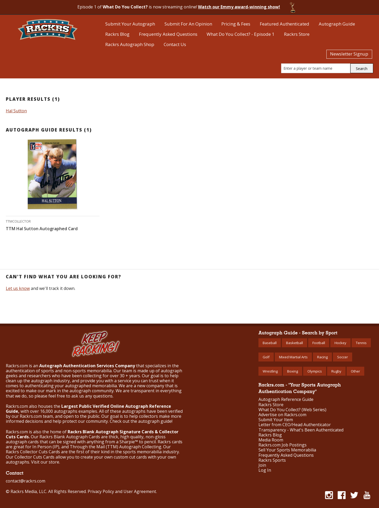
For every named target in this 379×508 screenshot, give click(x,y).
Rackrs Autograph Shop (129, 44)
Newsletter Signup (349, 54)
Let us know (18, 288)
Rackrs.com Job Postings (282, 444)
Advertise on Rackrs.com (282, 414)
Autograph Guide (337, 24)
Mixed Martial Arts (293, 357)
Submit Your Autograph (130, 24)
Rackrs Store (297, 34)
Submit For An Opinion (188, 24)
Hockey (340, 342)
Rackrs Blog (117, 34)
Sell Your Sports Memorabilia (287, 449)
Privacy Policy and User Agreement (122, 491)
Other (355, 371)
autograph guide (155, 421)
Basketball (294, 342)
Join (262, 465)
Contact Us (175, 44)
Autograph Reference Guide (285, 399)
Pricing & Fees (235, 24)
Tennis (361, 342)
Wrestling (270, 371)
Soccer (342, 357)
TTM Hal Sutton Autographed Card (42, 228)
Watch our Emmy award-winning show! (239, 7)
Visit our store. (45, 462)
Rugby (336, 371)
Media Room (270, 439)
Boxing (292, 371)
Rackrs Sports (272, 460)
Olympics (314, 371)
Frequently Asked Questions (168, 34)
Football (318, 342)
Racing (322, 357)
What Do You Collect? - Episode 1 (241, 34)
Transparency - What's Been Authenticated (300, 429)
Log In (264, 470)
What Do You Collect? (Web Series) (292, 409)
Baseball (270, 342)
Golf (266, 357)
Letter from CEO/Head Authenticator (294, 424)
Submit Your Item (275, 419)
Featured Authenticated (284, 24)
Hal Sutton (16, 111)
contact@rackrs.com (25, 481)
